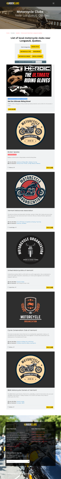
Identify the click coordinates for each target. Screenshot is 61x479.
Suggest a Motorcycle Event (38, 436)
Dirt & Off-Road (20, 221)
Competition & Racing (30, 221)
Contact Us (9, 448)
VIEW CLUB (50, 167)
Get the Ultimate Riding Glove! (19, 101)
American (19, 223)
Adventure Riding (21, 162)
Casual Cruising (20, 281)
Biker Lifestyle (29, 162)
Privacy (8, 444)
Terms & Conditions (11, 446)
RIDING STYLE (35, 46)
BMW (23, 403)
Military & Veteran (36, 163)
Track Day (38, 221)
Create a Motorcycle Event (38, 439)
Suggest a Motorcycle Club (38, 432)
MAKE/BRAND (36, 51)
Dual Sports (33, 343)
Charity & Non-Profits (22, 163)
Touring (35, 162)
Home (7, 33)
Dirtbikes (24, 223)
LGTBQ (29, 163)
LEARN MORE (11, 109)
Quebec (18, 33)
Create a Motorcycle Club (37, 434)
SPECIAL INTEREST (37, 56)
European (19, 403)
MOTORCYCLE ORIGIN (24, 56)
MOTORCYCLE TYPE (26, 51)
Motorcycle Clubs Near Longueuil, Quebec (31, 33)
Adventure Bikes (25, 343)
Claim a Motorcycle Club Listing (39, 441)
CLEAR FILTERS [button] (39, 61)
